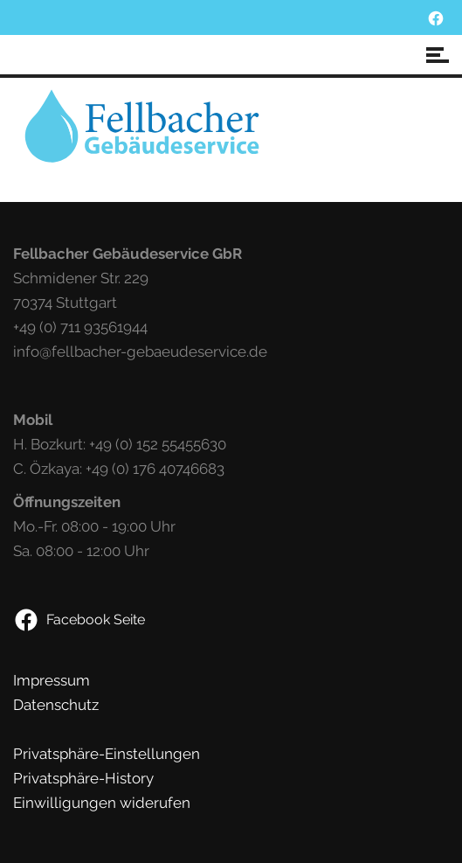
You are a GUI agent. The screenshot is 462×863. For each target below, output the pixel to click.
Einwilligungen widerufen (101, 802)
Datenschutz (56, 704)
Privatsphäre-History (83, 778)
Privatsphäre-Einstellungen (106, 753)
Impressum (51, 680)
